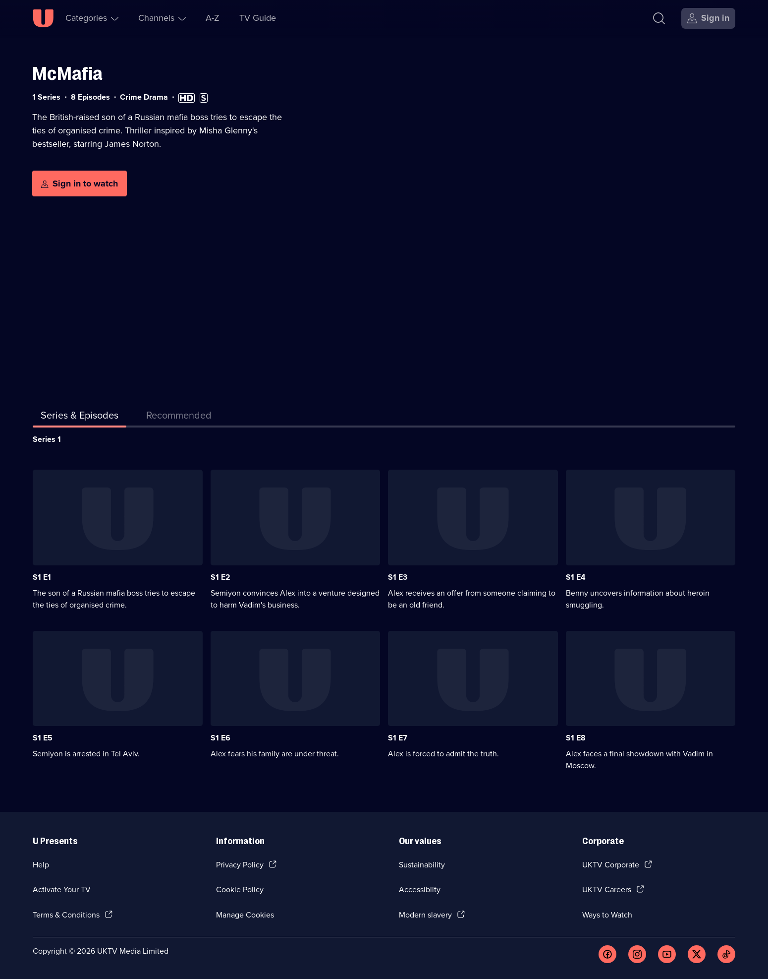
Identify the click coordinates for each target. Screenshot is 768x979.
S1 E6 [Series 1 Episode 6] (220, 737)
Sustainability (422, 864)
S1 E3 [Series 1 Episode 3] (397, 577)
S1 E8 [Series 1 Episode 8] (576, 737)
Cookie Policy (240, 889)
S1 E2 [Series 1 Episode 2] (220, 577)
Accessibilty (419, 889)
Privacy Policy (240, 864)
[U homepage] (43, 18)
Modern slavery (425, 914)
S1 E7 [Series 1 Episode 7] (397, 737)
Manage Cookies (245, 914)
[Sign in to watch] (79, 183)
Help (41, 864)
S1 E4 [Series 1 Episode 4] (576, 577)
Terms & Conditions (66, 914)
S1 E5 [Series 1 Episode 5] (43, 737)
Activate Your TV (62, 889)
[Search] (659, 18)
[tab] (178, 417)
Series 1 (47, 439)
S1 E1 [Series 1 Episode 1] (42, 577)
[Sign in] (708, 18)
